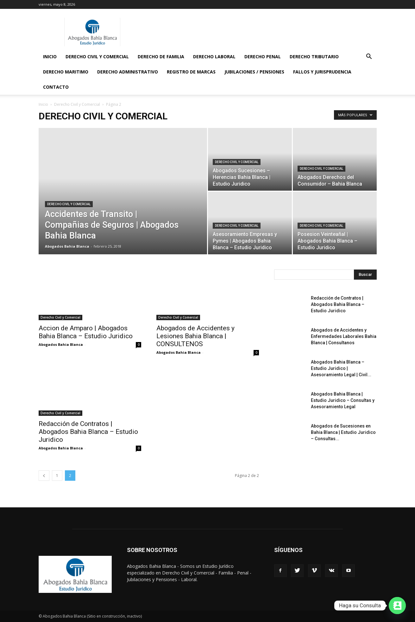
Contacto (56, 87)
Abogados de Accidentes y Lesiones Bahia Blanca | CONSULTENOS (195, 336)
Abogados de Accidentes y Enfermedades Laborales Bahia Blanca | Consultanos (343, 336)
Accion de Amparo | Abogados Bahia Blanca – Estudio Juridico (86, 332)
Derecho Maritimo (65, 72)
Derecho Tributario (314, 57)
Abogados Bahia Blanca (67, 246)
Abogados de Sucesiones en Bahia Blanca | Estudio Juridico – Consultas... (343, 432)
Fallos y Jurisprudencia (322, 72)
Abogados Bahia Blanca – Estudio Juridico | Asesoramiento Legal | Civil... (341, 368)
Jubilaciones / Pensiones (254, 72)
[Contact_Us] (397, 605)
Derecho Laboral (214, 57)
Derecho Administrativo (127, 72)
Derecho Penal (262, 57)
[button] (369, 57)
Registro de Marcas (191, 72)
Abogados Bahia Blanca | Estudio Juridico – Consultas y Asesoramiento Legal (342, 400)
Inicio (50, 57)
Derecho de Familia (161, 57)
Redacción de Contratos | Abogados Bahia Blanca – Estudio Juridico (88, 431)
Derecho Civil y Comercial (97, 57)
